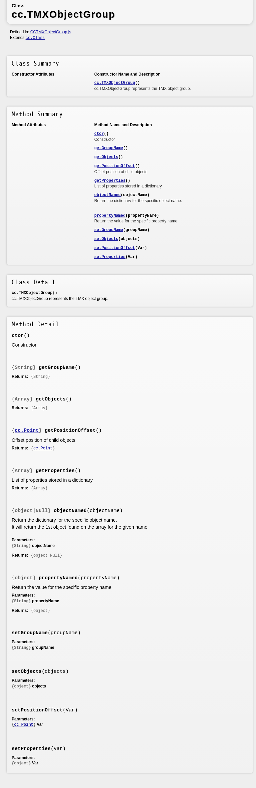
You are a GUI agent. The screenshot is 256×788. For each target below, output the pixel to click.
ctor (99, 133)
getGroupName (108, 148)
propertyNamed (110, 215)
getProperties (110, 180)
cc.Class (35, 38)
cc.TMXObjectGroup (114, 83)
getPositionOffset (114, 166)
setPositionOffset (114, 248)
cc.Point (27, 430)
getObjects (106, 157)
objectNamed (107, 195)
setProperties (110, 257)
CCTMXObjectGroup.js (50, 32)
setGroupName (108, 230)
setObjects (106, 239)
